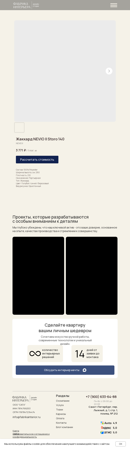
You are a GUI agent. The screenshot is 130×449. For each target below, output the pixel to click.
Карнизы (61, 414)
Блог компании (64, 427)
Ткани (59, 409)
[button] (37, 159)
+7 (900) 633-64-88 (101, 396)
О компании (62, 400)
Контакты (61, 422)
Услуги (60, 405)
